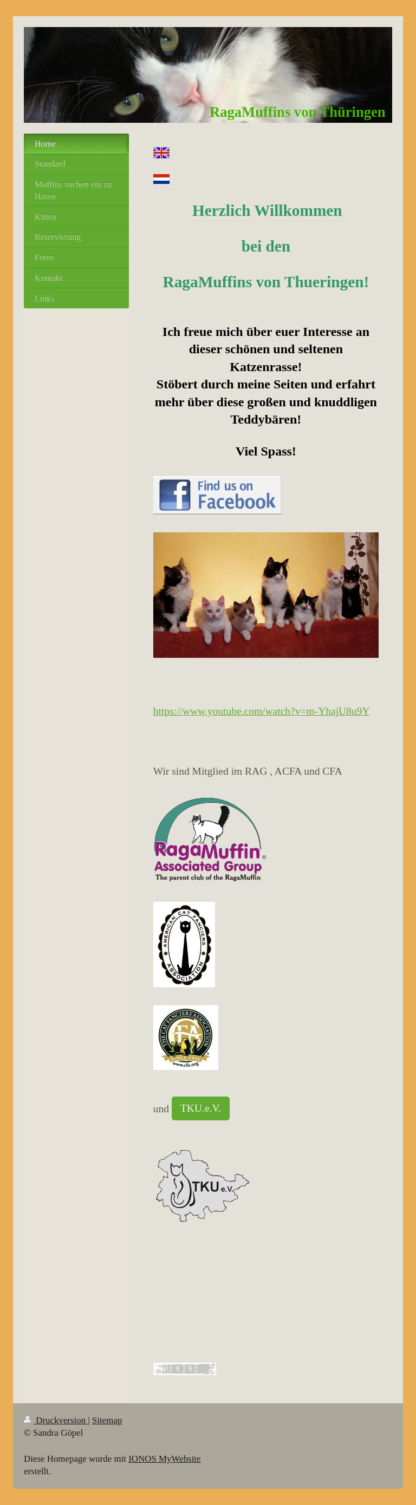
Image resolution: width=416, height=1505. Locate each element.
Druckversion (56, 1420)
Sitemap (107, 1420)
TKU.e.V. (200, 1108)
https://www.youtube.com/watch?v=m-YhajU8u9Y (261, 711)
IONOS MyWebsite (164, 1459)
